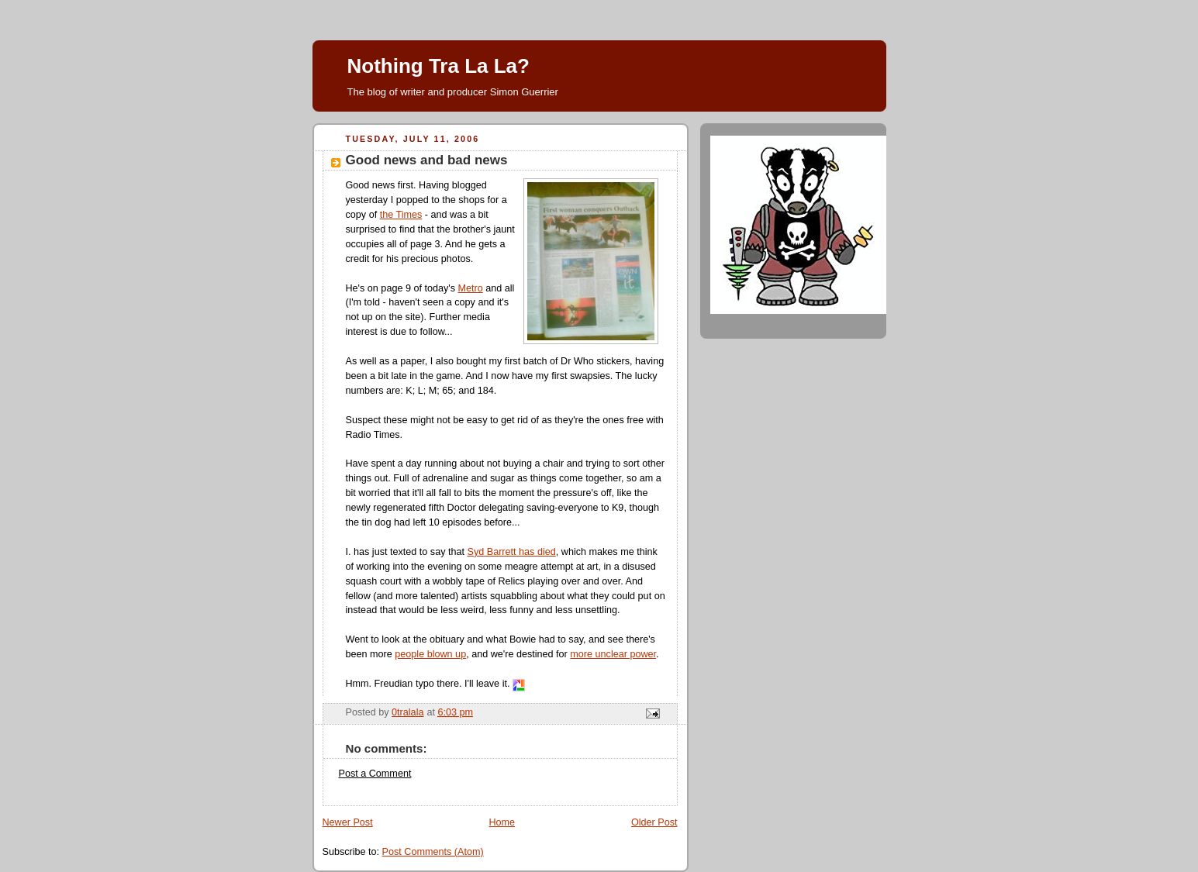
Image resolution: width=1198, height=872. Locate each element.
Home (502, 822)
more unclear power (613, 654)
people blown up (430, 654)
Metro (470, 288)
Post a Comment (375, 773)
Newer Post (348, 822)
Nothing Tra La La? (438, 66)
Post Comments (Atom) (433, 851)
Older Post (654, 822)
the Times (401, 214)
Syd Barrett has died (512, 551)
